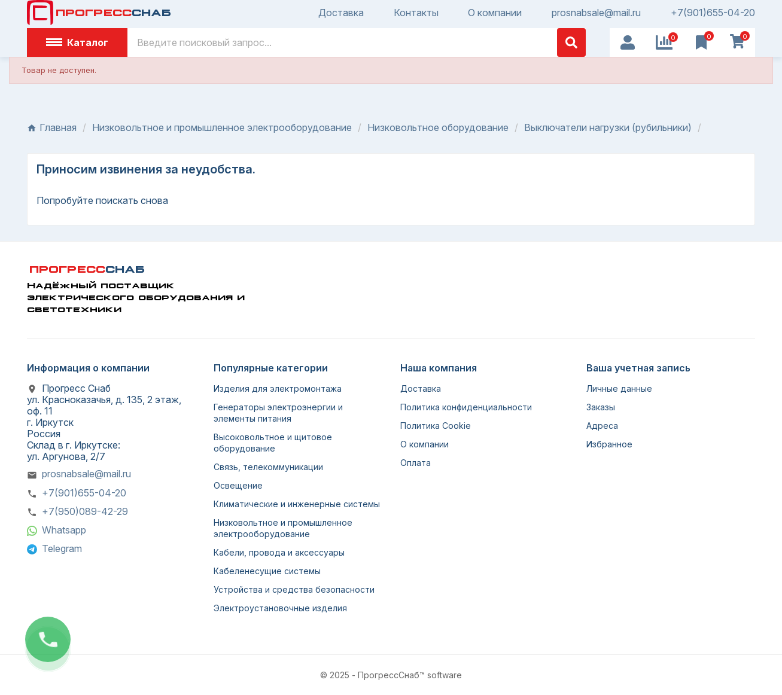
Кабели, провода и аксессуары (279, 552)
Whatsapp (64, 530)
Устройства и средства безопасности (294, 589)
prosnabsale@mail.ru (596, 13)
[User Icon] (627, 42)
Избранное (609, 444)
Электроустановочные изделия (280, 608)
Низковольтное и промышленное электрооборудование (283, 528)
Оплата (415, 463)
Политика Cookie (435, 425)
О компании (495, 13)
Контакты (416, 13)
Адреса (602, 425)
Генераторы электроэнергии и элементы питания (278, 412)
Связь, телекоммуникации (268, 467)
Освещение (238, 485)
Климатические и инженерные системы (297, 504)
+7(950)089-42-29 (85, 511)
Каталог (77, 42)
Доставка (341, 13)
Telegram (62, 548)
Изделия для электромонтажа (278, 388)
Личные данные (619, 388)
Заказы (600, 407)
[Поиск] (356, 42)
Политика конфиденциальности (466, 407)
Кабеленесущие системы (267, 571)
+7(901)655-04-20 (713, 13)
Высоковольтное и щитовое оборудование (273, 442)
